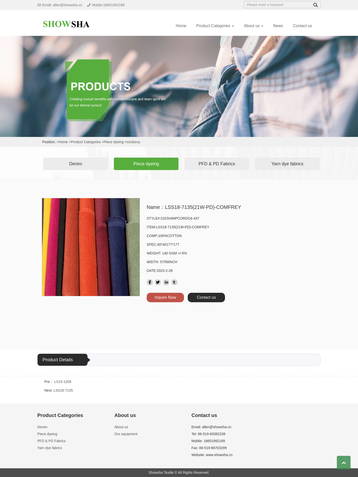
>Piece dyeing (113, 142)
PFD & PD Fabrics (216, 163)
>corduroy (132, 142)
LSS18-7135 (63, 390)
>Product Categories (85, 142)
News (278, 26)
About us (121, 427)
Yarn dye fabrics (287, 163)
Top (344, 463)
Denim (75, 163)
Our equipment (125, 434)
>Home (62, 142)
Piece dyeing (146, 163)
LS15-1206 (62, 382)
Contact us (302, 26)
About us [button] (253, 26)
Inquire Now (165, 297)
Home (181, 26)
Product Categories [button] (215, 26)
